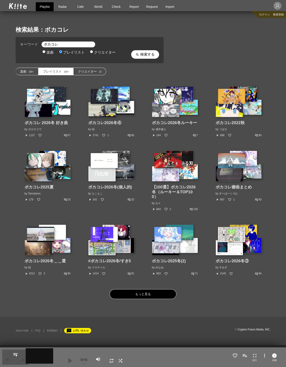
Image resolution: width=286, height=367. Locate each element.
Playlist (45, 6)
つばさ (223, 129)
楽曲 (48, 52)
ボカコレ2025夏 (39, 187)
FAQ (37, 330)
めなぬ (160, 267)
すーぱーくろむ (228, 193)
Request (152, 6)
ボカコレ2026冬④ (104, 123)
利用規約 (52, 330)
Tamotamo (34, 193)
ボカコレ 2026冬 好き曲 (46, 123)
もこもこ (97, 193)
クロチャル (98, 267)
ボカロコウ (35, 129)
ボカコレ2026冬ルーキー (174, 123)
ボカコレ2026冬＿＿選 (45, 261)
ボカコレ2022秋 (230, 123)
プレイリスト (72, 52)
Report (134, 6)
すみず (223, 267)
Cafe (80, 6)
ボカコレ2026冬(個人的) (110, 187)
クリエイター (103, 52)
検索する (145, 54)
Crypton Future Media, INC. (254, 329)
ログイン (264, 14)
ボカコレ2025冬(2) (169, 261)
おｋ (158, 203)
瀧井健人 (161, 129)
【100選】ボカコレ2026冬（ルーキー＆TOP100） (174, 192)
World (98, 6)
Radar (62, 6)
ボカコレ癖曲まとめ (234, 187)
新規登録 (278, 14)
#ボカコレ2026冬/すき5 (109, 261)
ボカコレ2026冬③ (232, 261)
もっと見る (143, 294)
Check (116, 6)
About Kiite (22, 330)
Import (169, 6)
